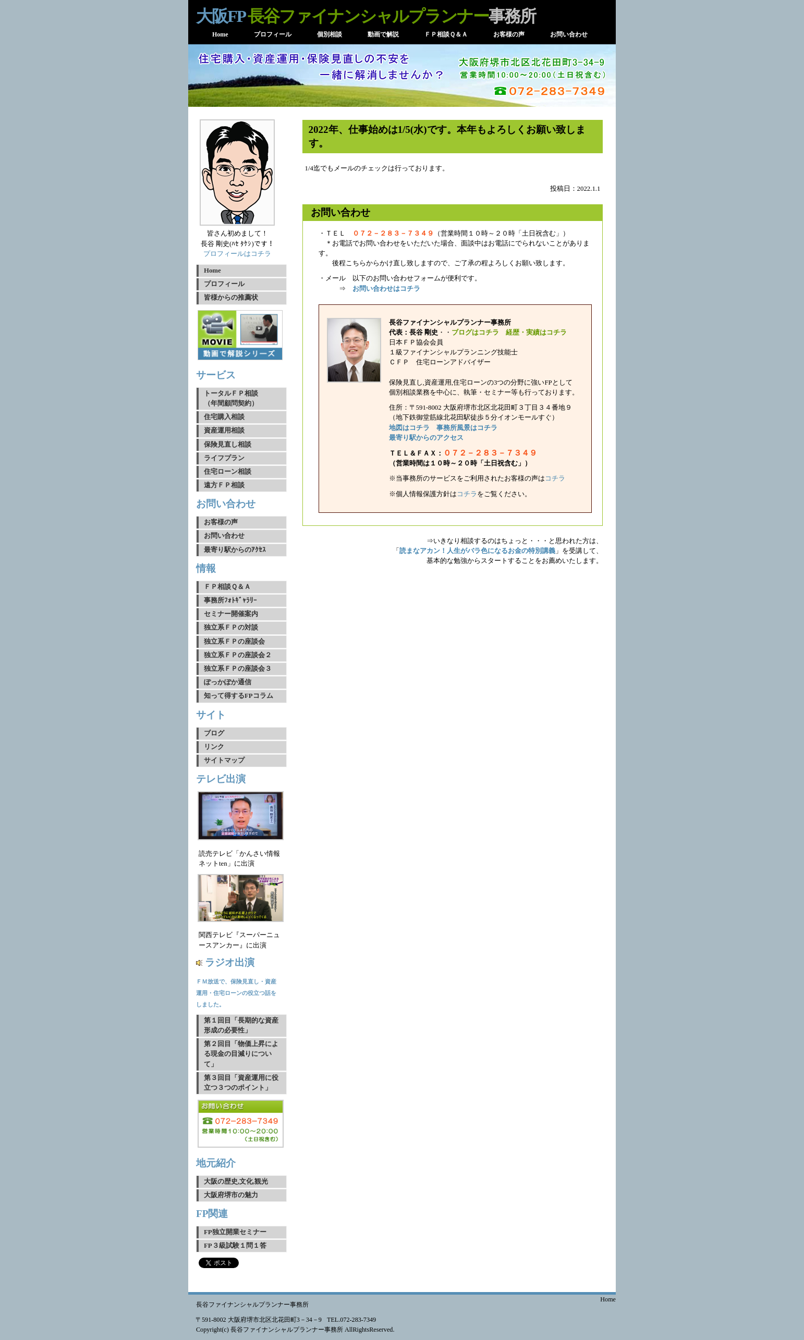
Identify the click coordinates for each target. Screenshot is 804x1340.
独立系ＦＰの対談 (231, 627)
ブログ (214, 733)
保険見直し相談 (227, 444)
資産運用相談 (224, 430)
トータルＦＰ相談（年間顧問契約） (231, 398)
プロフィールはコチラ (237, 253)
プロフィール (224, 284)
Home (212, 270)
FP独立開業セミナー (235, 1232)
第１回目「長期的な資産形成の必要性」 (241, 1025)
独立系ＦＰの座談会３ (238, 668)
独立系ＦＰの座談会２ (238, 655)
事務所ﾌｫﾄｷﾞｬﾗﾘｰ (230, 600)
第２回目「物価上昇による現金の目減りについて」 (241, 1053)
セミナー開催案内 (231, 614)
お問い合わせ (224, 535)
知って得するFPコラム (238, 695)
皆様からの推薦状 (231, 297)
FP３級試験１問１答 (235, 1245)
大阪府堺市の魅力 (231, 1195)
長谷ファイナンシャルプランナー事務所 (252, 1304)
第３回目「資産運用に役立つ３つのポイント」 (241, 1082)
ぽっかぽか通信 (227, 682)
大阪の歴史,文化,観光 (236, 1181)
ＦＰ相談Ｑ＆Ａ (227, 587)
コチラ (555, 478)
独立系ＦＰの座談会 (234, 641)
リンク (214, 747)
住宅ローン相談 (227, 471)
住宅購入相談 (224, 417)
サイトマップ (224, 760)
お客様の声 (221, 522)
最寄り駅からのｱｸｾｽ (235, 550)
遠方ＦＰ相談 (224, 485)
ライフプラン (224, 458)
